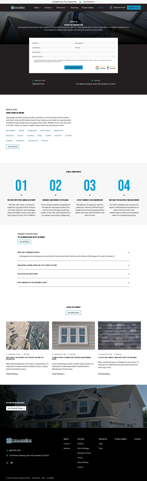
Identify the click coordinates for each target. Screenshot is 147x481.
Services (48, 7)
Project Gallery (88, 7)
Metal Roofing (83, 462)
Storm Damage (83, 448)
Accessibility (50, 478)
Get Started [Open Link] (12, 146)
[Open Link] (24, 242)
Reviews (67, 448)
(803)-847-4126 (38, 84)
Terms (43, 478)
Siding (80, 457)
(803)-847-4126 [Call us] (119, 7)
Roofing (80, 444)
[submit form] (73, 67)
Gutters (80, 467)
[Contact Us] (134, 7)
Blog (100, 448)
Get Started (88, 2)
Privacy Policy (36, 478)
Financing (74, 7)
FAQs (101, 444)
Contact (100, 7)
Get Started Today (15, 408)
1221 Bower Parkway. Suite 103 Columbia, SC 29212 (96, 84)
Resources (61, 7)
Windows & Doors (84, 453)
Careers (67, 444)
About (36, 7)
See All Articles (73, 313)
